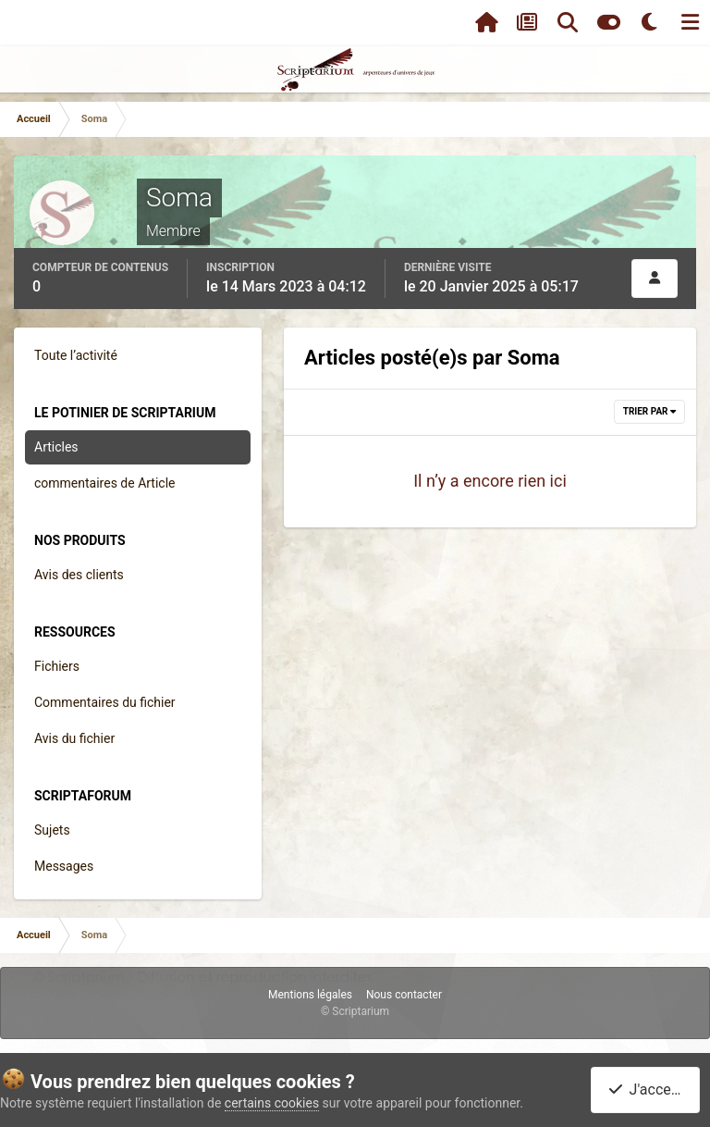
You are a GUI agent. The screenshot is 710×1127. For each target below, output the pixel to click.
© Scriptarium (355, 1011)
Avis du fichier (74, 738)
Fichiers (57, 666)
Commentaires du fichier (105, 702)
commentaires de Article (105, 483)
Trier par (649, 411)
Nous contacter (404, 994)
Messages (63, 866)
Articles (56, 447)
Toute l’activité (75, 355)
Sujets (52, 830)
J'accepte (649, 1089)
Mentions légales (310, 994)
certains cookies (272, 1103)
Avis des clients (79, 574)
